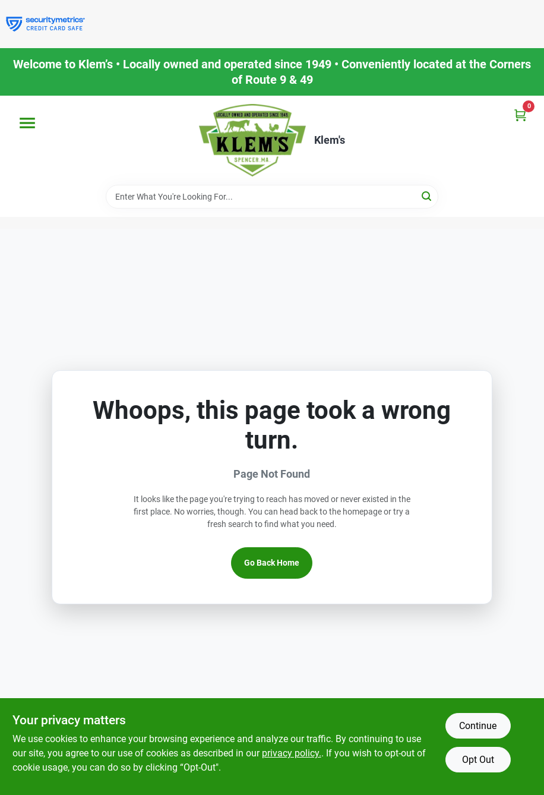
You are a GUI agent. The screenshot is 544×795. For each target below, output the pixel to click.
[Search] (427, 196)
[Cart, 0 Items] (520, 115)
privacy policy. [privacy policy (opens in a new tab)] (291, 753)
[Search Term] (272, 197)
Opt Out (478, 759)
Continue (477, 725)
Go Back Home (271, 562)
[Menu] (27, 123)
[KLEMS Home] (252, 140)
